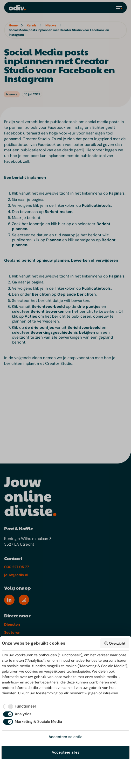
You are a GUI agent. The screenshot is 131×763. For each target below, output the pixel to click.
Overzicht (115, 643)
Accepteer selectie (65, 736)
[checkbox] (19, 706)
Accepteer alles (65, 752)
